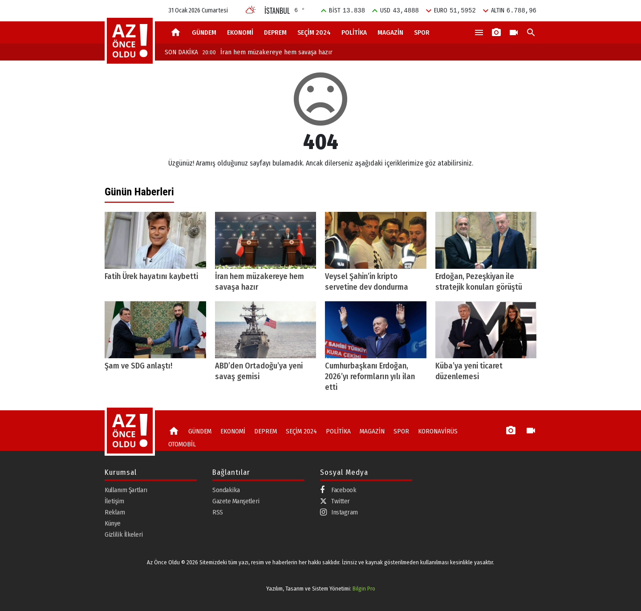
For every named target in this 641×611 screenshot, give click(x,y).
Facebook (338, 490)
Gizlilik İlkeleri (124, 534)
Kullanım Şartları (126, 490)
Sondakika (226, 490)
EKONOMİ (240, 32)
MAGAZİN (390, 32)
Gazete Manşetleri (236, 501)
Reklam (115, 512)
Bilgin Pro (364, 588)
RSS (217, 512)
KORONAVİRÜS (438, 431)
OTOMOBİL (182, 444)
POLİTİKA (354, 32)
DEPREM (275, 32)
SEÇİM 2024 (314, 32)
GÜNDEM (204, 32)
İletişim (114, 501)
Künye (113, 523)
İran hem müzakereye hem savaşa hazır (268, 52)
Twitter (335, 501)
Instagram (339, 512)
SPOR (422, 32)
